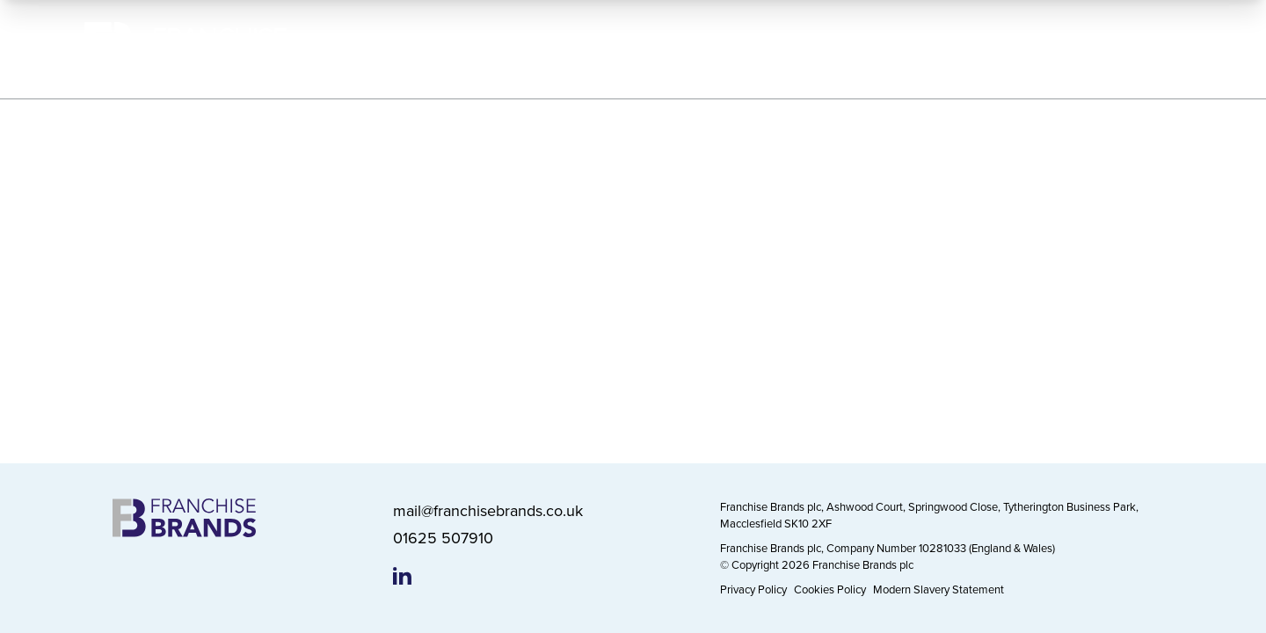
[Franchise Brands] (185, 49)
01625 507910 (443, 538)
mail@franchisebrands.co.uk (488, 510)
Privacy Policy (753, 589)
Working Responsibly (799, 48)
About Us (540, 48)
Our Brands (653, 48)
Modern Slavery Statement (938, 589)
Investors (939, 48)
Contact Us (1137, 48)
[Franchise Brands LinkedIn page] (402, 576)
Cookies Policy (830, 589)
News (1036, 48)
